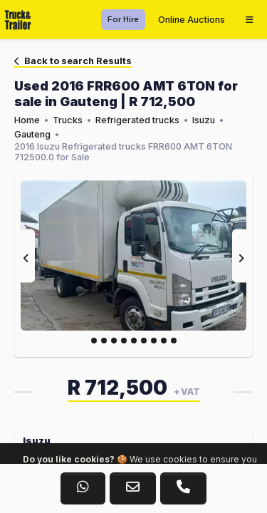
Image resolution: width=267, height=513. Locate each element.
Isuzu (203, 120)
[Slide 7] (164, 341)
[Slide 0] (94, 341)
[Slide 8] (174, 341)
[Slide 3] (124, 341)
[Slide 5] (144, 341)
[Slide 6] (154, 341)
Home (27, 120)
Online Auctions (191, 19)
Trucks (68, 120)
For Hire (123, 19)
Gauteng (32, 134)
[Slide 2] (114, 341)
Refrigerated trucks (137, 120)
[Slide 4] (134, 341)
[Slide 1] (104, 341)
